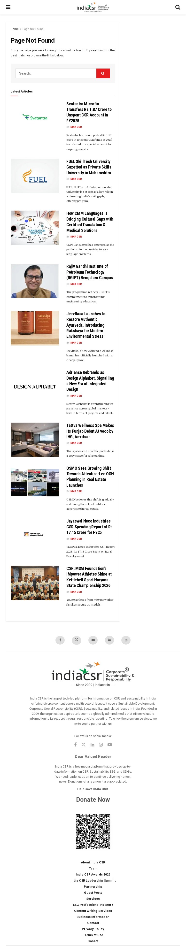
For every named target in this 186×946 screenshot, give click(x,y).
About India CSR (93, 862)
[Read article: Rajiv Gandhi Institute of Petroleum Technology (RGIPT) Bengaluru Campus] (35, 280)
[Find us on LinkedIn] (109, 640)
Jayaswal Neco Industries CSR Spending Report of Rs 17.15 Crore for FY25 (89, 526)
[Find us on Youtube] (93, 640)
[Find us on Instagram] (126, 640)
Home (15, 29)
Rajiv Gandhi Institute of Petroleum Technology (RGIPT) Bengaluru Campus (89, 272)
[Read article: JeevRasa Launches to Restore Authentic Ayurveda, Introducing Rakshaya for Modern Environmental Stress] (35, 328)
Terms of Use (93, 935)
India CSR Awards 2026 (93, 874)
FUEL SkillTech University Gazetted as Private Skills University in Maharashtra (88, 167)
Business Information (93, 917)
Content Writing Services (93, 911)
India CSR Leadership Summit (93, 880)
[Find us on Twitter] (76, 640)
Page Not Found (33, 29)
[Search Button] (177, 7)
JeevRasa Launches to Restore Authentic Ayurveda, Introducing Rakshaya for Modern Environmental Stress (85, 325)
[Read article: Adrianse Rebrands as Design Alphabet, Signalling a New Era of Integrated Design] (35, 386)
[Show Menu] (8, 7)
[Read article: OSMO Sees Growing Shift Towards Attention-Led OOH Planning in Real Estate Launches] (35, 482)
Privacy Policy (93, 929)
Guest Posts (93, 892)
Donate (93, 941)
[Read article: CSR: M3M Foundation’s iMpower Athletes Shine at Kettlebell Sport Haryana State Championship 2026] (35, 583)
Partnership (93, 886)
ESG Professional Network (93, 905)
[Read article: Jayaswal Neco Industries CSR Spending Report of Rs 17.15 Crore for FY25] (35, 535)
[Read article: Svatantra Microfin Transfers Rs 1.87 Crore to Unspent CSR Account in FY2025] (35, 118)
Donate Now (93, 799)
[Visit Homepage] (93, 7)
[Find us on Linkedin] (92, 745)
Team (93, 868)
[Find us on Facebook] (60, 640)
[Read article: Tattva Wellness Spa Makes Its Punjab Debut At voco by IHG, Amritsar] (35, 440)
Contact (93, 923)
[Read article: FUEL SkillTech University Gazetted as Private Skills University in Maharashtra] (35, 176)
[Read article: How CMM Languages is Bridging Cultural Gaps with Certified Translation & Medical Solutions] (35, 227)
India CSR (76, 127)
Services (93, 898)
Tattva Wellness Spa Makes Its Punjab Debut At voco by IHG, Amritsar (90, 431)
